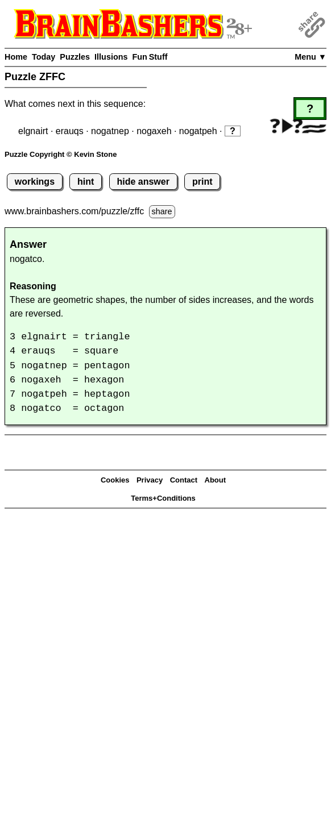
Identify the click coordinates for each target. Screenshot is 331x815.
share (162, 211)
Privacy (149, 480)
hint (85, 181)
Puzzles (75, 56)
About (215, 480)
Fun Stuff (149, 56)
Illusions (110, 56)
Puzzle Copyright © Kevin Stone (61, 154)
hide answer (143, 181)
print (202, 181)
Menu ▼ (310, 56)
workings (35, 181)
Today (43, 56)
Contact (183, 480)
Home (16, 56)
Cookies (115, 480)
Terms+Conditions (163, 498)
